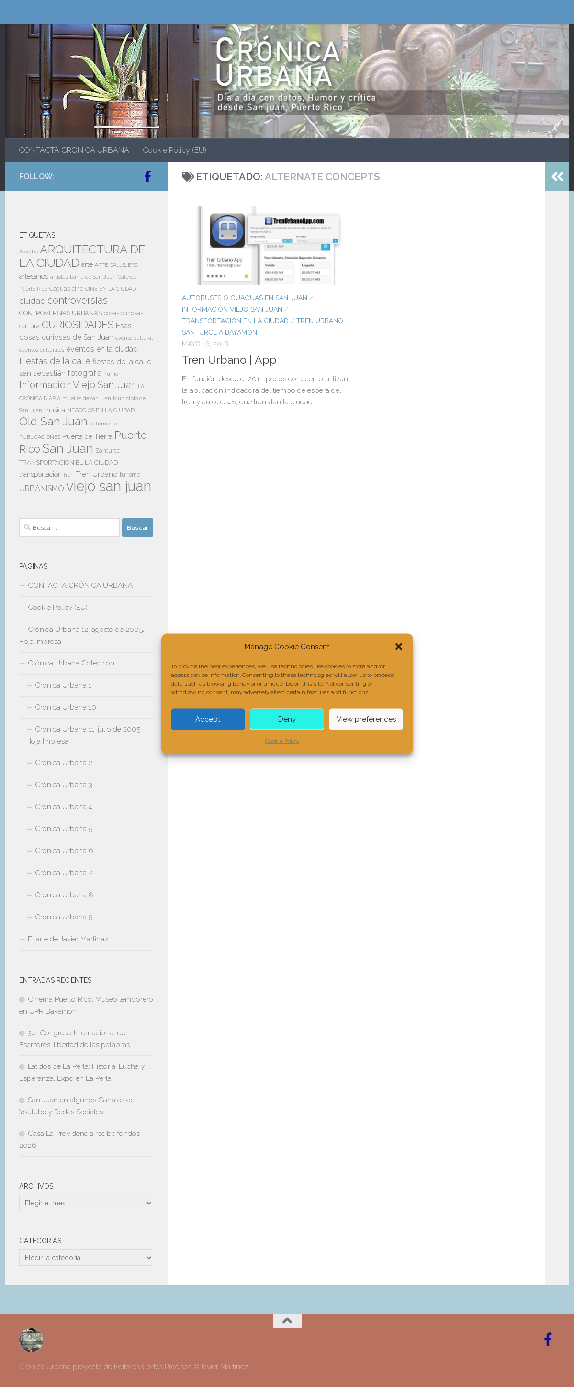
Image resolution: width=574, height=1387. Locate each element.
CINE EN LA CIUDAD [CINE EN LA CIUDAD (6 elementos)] (110, 289)
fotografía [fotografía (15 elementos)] (84, 373)
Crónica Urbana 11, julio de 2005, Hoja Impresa (84, 735)
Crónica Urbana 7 (63, 873)
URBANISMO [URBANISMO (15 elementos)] (41, 488)
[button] (399, 646)
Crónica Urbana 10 (65, 707)
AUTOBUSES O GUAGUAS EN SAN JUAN (244, 298)
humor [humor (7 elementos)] (111, 373)
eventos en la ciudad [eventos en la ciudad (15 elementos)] (102, 349)
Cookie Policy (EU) (174, 150)
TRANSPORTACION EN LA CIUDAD (235, 321)
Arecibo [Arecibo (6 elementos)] (28, 251)
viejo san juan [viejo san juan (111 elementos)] (108, 486)
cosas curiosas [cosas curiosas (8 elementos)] (123, 313)
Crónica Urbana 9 (64, 917)
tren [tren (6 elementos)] (69, 475)
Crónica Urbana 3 (63, 784)
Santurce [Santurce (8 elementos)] (107, 450)
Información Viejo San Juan (232, 309)
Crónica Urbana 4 (63, 806)
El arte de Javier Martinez (68, 939)
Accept (207, 719)
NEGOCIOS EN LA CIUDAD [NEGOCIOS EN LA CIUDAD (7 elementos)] (101, 410)
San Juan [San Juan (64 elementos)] (67, 448)
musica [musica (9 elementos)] (54, 409)
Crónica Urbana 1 (63, 685)
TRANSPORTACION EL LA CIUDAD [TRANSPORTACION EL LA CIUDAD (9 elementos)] (68, 462)
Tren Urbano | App (229, 359)
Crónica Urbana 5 (63, 829)
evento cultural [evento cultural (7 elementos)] (134, 337)
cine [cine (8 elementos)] (77, 289)
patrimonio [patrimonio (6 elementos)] (103, 423)
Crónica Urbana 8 (64, 895)
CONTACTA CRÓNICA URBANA (74, 150)
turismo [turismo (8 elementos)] (130, 474)
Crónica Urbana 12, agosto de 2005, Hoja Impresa (81, 635)
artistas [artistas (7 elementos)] (59, 277)
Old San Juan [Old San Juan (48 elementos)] (53, 421)
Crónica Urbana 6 (64, 851)
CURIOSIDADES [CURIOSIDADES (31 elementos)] (78, 325)
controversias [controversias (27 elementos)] (77, 300)
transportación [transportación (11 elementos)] (40, 474)
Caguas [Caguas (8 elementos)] (59, 289)
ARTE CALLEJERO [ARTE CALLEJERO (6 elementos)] (116, 265)
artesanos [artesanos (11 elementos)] (33, 276)
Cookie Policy (282, 740)
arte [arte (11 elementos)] (87, 264)
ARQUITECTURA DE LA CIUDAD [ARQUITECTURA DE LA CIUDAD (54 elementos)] (82, 256)
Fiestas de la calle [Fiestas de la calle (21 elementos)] (54, 361)
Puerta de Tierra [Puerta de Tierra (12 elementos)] (87, 436)
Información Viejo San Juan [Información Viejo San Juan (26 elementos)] (77, 384)
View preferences (366, 719)
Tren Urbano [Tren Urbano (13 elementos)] (97, 474)
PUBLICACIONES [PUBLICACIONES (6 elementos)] (39, 437)
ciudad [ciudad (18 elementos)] (32, 301)
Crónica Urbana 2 (63, 762)
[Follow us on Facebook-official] (147, 176)
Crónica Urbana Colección (71, 663)
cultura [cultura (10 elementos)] (29, 326)
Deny (287, 719)
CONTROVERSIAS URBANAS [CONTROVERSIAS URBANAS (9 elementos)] (60, 313)
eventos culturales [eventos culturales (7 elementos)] (41, 349)
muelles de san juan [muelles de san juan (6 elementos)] (86, 398)
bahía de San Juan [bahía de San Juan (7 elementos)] (93, 277)
